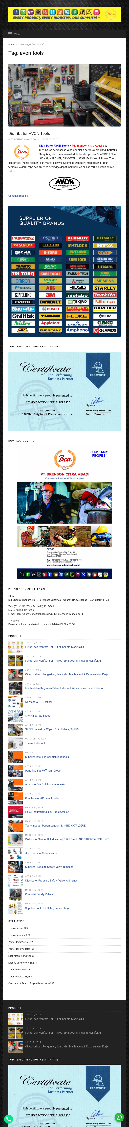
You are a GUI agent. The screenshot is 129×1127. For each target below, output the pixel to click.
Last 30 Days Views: (19, 962)
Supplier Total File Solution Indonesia (47, 757)
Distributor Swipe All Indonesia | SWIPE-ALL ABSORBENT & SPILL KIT (67, 839)
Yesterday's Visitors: (19, 949)
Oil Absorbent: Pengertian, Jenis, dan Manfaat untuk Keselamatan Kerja (66, 674)
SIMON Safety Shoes (37, 715)
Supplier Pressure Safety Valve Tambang (49, 866)
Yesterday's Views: (18, 942)
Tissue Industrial (35, 743)
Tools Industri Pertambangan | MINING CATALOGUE (55, 825)
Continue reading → (19, 195)
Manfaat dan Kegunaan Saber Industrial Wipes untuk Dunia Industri (64, 688)
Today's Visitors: (17, 935)
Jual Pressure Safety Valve (41, 853)
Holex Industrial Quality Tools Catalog (47, 811)
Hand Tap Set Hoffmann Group (43, 770)
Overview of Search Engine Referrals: (28, 983)
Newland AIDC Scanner (38, 702)
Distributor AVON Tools (29, 133)
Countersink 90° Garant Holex (42, 798)
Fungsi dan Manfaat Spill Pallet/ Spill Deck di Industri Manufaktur (63, 660)
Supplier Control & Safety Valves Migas (48, 908)
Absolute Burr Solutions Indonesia (45, 784)
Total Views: (15, 969)
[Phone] (8, 1119)
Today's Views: (16, 928)
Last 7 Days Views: (18, 956)
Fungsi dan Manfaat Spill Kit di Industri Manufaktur (54, 647)
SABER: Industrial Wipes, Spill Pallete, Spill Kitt (52, 729)
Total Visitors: (15, 976)
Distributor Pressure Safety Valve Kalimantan (51, 880)
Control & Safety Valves (39, 894)
